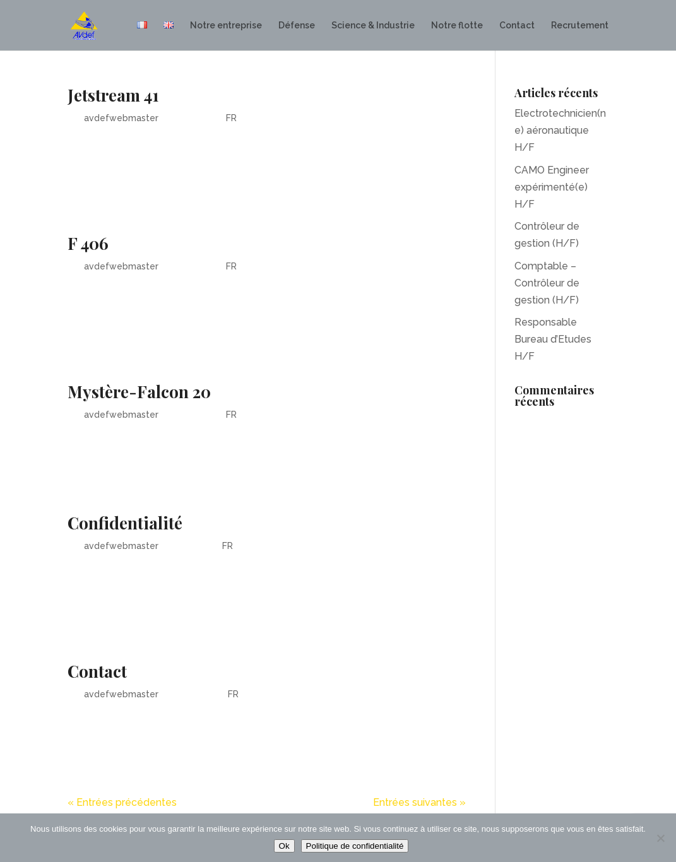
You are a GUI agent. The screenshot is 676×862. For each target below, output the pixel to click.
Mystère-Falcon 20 (139, 392)
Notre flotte (457, 25)
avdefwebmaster (121, 118)
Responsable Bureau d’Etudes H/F (552, 339)
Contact (517, 25)
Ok (284, 846)
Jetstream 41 (113, 95)
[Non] (660, 838)
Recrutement (579, 25)
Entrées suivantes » (419, 802)
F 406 (88, 243)
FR (231, 118)
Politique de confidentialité (355, 846)
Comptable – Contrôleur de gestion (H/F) (546, 283)
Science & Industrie (373, 25)
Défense (296, 25)
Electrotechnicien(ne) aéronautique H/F (560, 130)
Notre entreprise (226, 25)
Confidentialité (125, 523)
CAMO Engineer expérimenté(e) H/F (551, 187)
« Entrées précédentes (122, 802)
